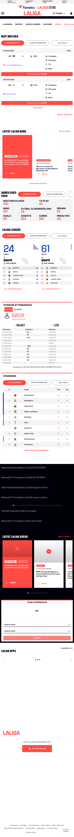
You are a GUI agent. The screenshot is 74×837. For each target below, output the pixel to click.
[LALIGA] (32, 13)
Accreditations (34, 825)
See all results (65, 115)
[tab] (12, 42)
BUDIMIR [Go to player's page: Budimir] (16, 279)
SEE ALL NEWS (65, 131)
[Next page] (71, 659)
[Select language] (59, 13)
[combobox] (37, 624)
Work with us (45, 825)
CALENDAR (7, 24)
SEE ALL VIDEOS (64, 536)
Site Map (23, 825)
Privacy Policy (52, 828)
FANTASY (19, 24)
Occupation (18, 309)
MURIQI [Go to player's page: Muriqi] (15, 272)
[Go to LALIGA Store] (37, 7)
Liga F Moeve (62, 43)
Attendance (8, 309)
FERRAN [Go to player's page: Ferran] (16, 283)
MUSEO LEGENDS (33, 24)
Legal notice (41, 828)
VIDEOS (58, 24)
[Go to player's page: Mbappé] (30, 253)
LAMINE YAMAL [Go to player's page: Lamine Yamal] (18, 275)
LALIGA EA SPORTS (12, 43)
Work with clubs (58, 825)
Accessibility (30, 828)
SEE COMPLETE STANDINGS (36, 450)
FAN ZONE (47, 24)
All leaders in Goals (13, 289)
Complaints (14, 825)
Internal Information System (14, 828)
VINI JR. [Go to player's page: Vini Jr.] (53, 275)
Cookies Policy (31, 832)
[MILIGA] (70, 13)
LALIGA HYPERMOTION (37, 43)
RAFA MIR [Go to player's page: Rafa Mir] (54, 283)
